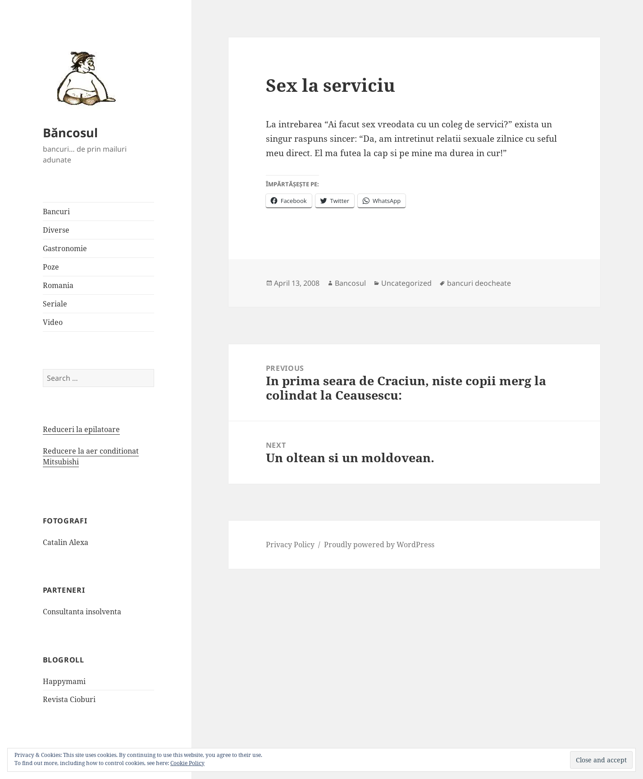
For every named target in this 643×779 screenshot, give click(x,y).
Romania (58, 285)
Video (53, 322)
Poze (51, 267)
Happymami (64, 681)
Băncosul (70, 132)
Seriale (55, 304)
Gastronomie (65, 248)
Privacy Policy (290, 544)
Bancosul (350, 283)
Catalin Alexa (65, 542)
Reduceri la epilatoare (81, 429)
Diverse (56, 230)
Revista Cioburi (69, 699)
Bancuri (56, 211)
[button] (83, 77)
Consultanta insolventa (82, 612)
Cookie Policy (187, 763)
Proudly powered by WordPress (379, 544)
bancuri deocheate (479, 283)
